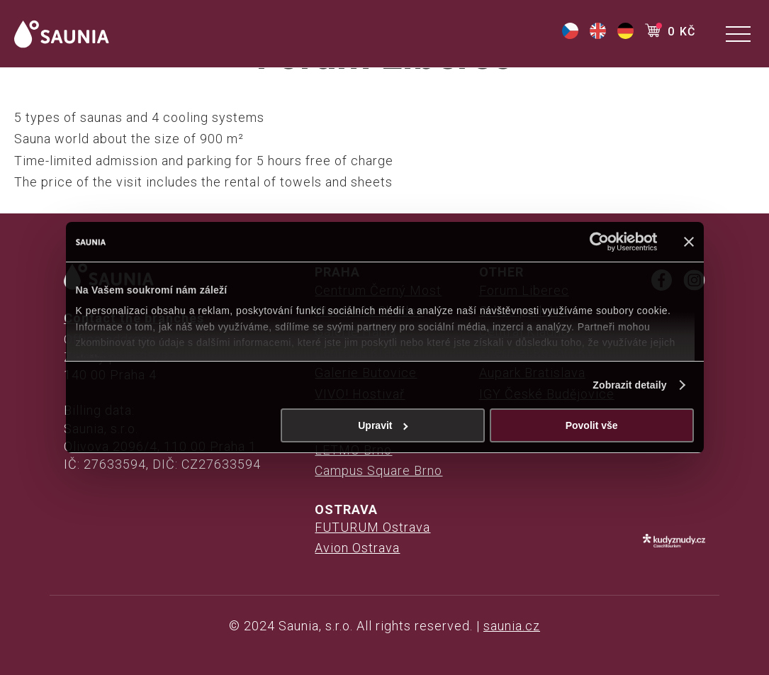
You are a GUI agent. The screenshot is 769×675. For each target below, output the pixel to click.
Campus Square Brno (378, 470)
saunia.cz (511, 625)
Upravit (383, 425)
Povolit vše (592, 425)
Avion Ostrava (357, 547)
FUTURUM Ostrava (372, 527)
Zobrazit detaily (629, 385)
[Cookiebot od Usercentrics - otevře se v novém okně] (596, 242)
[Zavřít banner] (689, 242)
